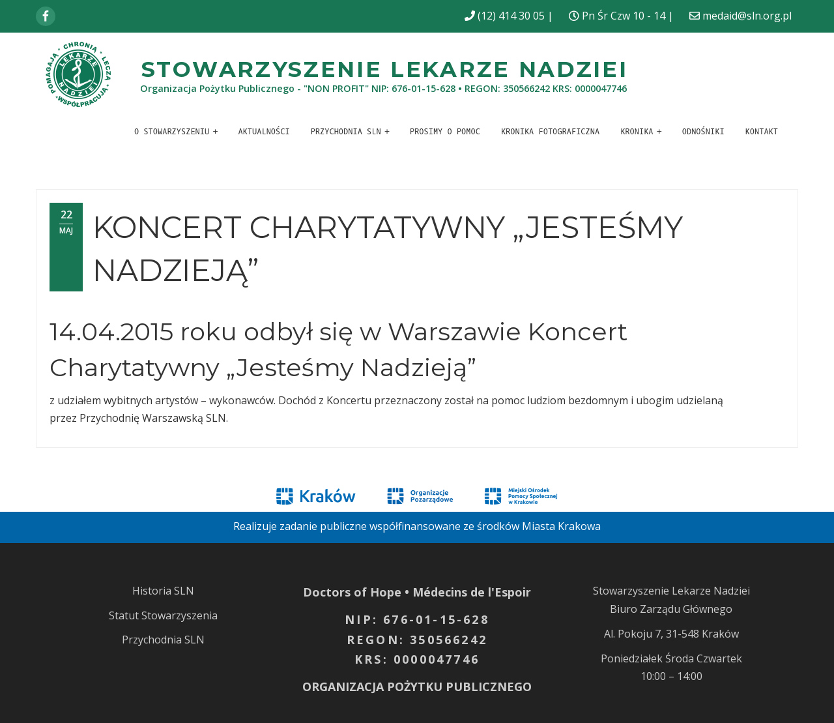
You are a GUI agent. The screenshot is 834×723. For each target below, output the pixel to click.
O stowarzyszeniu (171, 131)
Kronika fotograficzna (550, 131)
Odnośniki (703, 131)
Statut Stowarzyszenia (163, 615)
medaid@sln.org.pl (747, 15)
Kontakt (761, 131)
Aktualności (263, 131)
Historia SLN (163, 590)
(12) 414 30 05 (511, 15)
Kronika (636, 131)
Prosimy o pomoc (445, 131)
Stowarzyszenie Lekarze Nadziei (384, 68)
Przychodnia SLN (346, 131)
